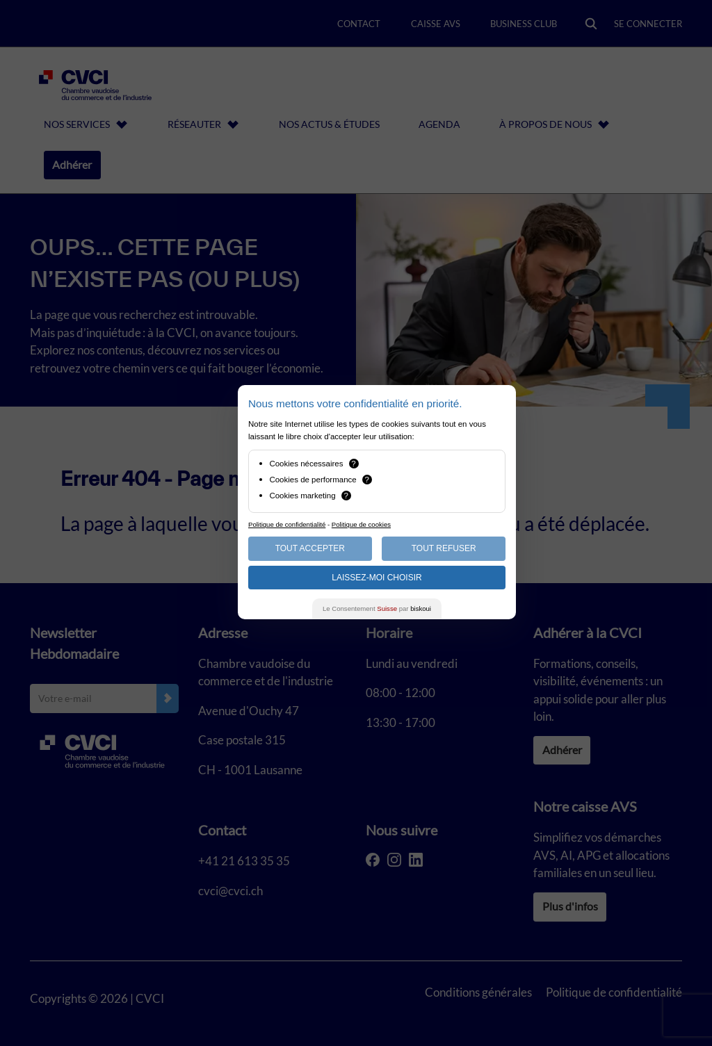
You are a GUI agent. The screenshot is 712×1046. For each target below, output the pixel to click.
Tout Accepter (310, 548)
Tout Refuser (444, 548)
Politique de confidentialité (286, 524)
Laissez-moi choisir (376, 577)
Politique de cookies (361, 524)
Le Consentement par (377, 608)
